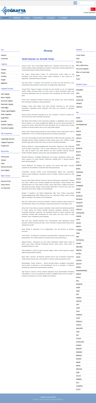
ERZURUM (79, 199)
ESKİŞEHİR (79, 203)
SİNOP (78, 308)
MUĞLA (78, 277)
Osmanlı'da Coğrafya (7, 128)
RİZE (77, 294)
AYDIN (78, 145)
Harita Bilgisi (4, 108)
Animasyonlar (5, 157)
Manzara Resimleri (6, 167)
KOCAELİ (78, 254)
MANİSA (78, 267)
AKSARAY (78, 345)
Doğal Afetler (5, 118)
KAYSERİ (78, 243)
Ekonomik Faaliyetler (82, 69)
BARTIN (78, 366)
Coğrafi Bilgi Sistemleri (7, 139)
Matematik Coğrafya (7, 104)
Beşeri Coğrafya (5, 97)
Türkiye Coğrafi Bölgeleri (8, 111)
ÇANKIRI (78, 175)
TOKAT (78, 318)
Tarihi (77, 59)
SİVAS (78, 311)
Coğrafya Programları (7, 142)
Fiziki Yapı (79, 62)
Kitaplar (3, 73)
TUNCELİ (78, 325)
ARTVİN (78, 142)
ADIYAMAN (79, 121)
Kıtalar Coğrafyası (6, 114)
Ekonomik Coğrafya (7, 101)
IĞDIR (77, 372)
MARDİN (78, 274)
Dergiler (3, 80)
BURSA (78, 169)
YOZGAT (78, 338)
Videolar (3, 160)
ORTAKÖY (79, 103)
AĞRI (77, 128)
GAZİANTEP (79, 206)
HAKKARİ (78, 216)
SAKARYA (78, 298)
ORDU (78, 291)
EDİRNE (78, 189)
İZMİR (78, 233)
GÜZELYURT (79, 100)
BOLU (78, 162)
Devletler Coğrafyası (7, 125)
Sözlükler (50, 18)
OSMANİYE (79, 386)
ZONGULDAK (80, 342)
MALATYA (79, 264)
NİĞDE (78, 288)
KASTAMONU (80, 240)
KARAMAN (79, 352)
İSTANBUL (79, 230)
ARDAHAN (79, 369)
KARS (77, 237)
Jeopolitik (4, 121)
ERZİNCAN (79, 196)
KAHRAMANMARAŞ (81, 271)
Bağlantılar (4, 83)
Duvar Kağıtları (5, 170)
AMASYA (78, 131)
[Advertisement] (48, 34)
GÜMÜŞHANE (80, 213)
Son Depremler (5, 188)
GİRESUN (79, 209)
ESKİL (77, 93)
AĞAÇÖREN (79, 90)
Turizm (78, 79)
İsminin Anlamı (80, 55)
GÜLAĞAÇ (79, 97)
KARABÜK (79, 379)
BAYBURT (79, 349)
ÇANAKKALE (79, 172)
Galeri (27, 18)
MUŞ (77, 281)
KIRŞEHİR (79, 250)
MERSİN (78, 226)
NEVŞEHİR (79, 284)
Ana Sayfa (5, 18)
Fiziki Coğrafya (5, 94)
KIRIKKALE (79, 355)
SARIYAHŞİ (79, 107)
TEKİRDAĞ (79, 315)
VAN (77, 335)
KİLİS (77, 383)
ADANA (78, 118)
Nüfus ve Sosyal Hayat (82, 72)
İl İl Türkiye (63, 18)
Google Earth (5, 146)
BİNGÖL (78, 155)
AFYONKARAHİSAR (81, 125)
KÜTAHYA (79, 260)
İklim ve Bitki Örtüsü (82, 65)
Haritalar (17, 18)
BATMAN (78, 359)
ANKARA (78, 135)
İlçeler (78, 75)
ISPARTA (78, 223)
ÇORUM (78, 179)
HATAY (78, 220)
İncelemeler (38, 18)
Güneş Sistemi (5, 185)
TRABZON (79, 321)
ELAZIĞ (78, 192)
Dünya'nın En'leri (6, 181)
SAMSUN (78, 301)
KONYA (78, 257)
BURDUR (78, 165)
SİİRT (77, 304)
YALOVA (78, 376)
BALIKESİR (79, 148)
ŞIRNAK (78, 362)
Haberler (3, 55)
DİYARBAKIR (79, 186)
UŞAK (77, 332)
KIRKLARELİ (79, 247)
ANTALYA (78, 138)
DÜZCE (78, 389)
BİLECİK (78, 152)
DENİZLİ (78, 182)
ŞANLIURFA (79, 328)
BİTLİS (78, 158)
